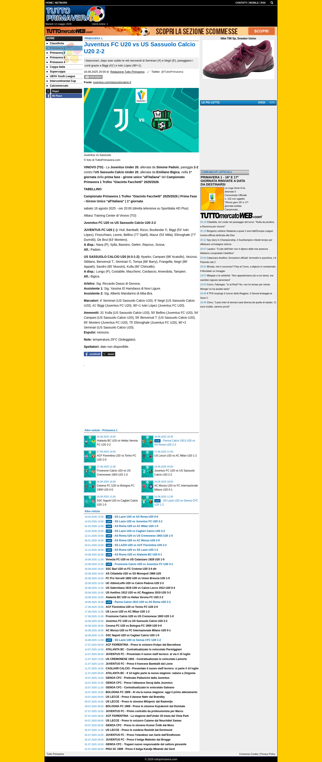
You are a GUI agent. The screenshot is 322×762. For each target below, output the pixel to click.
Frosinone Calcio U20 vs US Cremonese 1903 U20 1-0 (140, 616)
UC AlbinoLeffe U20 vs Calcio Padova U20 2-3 (135, 583)
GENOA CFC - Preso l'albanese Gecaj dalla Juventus (139, 682)
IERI (272, 102)
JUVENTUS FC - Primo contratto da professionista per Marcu (144, 711)
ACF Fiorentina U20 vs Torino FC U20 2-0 (132, 606)
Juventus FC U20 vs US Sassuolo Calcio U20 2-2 (136, 621)
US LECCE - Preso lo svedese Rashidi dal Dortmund (139, 730)
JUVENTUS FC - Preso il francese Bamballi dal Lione (139, 663)
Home (51, 38)
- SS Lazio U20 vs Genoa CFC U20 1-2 (133, 640)
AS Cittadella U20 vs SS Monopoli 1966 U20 (133, 573)
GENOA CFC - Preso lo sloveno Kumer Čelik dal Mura (140, 725)
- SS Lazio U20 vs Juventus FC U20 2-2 (134, 521)
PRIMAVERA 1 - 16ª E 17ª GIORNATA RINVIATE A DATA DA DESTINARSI (223, 180)
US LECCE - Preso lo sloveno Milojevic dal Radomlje (139, 701)
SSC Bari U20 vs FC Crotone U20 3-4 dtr (131, 568)
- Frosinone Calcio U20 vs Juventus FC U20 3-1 (139, 564)
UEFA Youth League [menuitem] (61, 76)
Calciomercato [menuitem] (57, 85)
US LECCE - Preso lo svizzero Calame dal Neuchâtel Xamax (144, 720)
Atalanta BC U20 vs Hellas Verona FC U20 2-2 (134, 597)
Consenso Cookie (248, 754)
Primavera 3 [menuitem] (56, 57)
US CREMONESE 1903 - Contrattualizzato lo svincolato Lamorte (146, 659)
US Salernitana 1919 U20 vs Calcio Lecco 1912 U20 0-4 (140, 587)
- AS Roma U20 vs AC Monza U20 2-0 (133, 540)
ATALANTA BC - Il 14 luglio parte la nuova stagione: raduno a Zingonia (150, 673)
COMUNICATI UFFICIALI (216, 172)
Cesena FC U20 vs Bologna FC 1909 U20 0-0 (134, 625)
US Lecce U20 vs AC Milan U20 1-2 (175, 455)
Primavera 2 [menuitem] (56, 52)
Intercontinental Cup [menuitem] (61, 81)
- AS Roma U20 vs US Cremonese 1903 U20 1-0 (139, 535)
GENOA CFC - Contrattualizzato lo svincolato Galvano (140, 687)
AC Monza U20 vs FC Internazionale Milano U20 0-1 (138, 630)
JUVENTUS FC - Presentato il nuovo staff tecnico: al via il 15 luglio (148, 654)
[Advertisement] (238, 138)
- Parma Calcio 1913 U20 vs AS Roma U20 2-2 (138, 602)
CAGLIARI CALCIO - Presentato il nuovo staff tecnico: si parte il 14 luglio (152, 668)
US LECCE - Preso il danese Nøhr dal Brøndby (135, 696)
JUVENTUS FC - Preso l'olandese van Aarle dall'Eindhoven (143, 734)
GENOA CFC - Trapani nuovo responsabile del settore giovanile (146, 744)
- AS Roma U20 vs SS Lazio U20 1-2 (132, 549)
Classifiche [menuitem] (55, 43)
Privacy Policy (267, 754)
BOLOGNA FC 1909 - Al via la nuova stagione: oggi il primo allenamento (151, 692)
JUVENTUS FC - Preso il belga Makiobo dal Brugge (138, 739)
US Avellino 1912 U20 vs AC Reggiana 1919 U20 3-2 (138, 592)
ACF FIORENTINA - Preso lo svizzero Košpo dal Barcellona (143, 644)
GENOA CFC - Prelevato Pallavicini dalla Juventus (137, 677)
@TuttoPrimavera (172, 71)
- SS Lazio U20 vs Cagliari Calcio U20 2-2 (135, 531)
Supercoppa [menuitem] (56, 71)
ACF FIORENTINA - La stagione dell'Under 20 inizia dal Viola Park (147, 715)
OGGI (261, 102)
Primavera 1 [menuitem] (56, 48)
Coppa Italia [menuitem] (56, 66)
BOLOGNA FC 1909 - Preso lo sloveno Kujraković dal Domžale (145, 706)
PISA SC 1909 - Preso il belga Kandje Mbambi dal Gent (140, 749)
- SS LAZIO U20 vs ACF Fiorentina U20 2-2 (136, 545)
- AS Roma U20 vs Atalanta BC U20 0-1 (134, 554)
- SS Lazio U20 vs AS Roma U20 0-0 (132, 516)
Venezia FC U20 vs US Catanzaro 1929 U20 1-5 (135, 559)
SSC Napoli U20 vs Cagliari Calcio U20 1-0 (132, 635)
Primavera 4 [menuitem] (56, 62)
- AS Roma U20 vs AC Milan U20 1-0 (132, 526)
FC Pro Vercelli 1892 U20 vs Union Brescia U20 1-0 (138, 578)
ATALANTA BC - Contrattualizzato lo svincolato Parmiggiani (144, 649)
